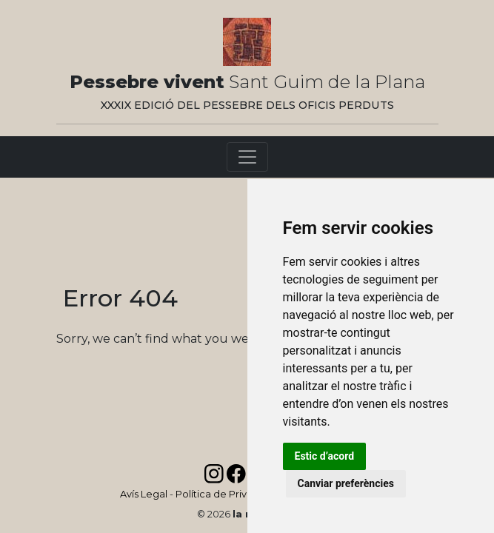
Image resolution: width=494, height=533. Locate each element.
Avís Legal (143, 494)
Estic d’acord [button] (325, 456)
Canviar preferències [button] (346, 483)
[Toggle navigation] (247, 157)
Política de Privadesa (226, 494)
